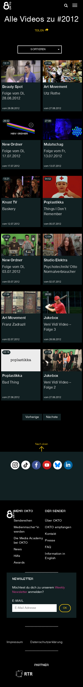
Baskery (8, 209)
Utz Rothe (52, 93)
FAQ (48, 547)
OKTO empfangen (58, 527)
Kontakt (50, 533)
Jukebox (51, 318)
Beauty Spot (12, 87)
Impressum (15, 642)
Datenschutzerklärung (46, 642)
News (18, 549)
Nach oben (41, 447)
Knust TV (9, 202)
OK (65, 608)
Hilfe (17, 556)
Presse (50, 540)
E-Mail (17, 600)
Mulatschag (53, 144)
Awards (19, 562)
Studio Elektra (56, 260)
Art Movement (55, 87)
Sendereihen (23, 520)
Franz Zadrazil (14, 324)
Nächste (52, 417)
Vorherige (32, 417)
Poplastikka (54, 202)
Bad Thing (10, 382)
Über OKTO (53, 520)
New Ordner (12, 144)
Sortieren (45, 49)
